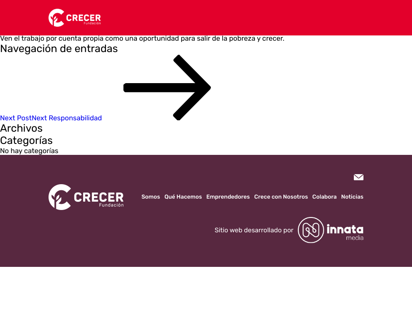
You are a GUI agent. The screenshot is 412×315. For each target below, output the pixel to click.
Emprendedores (228, 197)
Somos (151, 197)
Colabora (324, 197)
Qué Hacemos (183, 197)
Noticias (352, 197)
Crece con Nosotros (281, 197)
